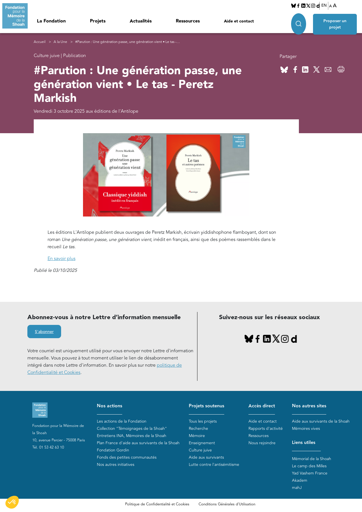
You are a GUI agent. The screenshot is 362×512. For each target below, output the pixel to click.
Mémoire (197, 436)
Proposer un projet (335, 23)
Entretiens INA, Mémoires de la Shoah (131, 436)
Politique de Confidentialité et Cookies (157, 504)
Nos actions (109, 406)
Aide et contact (239, 21)
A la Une (60, 42)
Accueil (40, 42)
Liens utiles (303, 442)
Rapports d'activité (265, 429)
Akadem (299, 480)
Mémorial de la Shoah (311, 459)
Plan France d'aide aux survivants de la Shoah (138, 443)
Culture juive (200, 450)
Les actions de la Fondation (121, 421)
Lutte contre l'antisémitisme (214, 465)
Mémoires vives (306, 429)
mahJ (297, 488)
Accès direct (261, 406)
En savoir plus (62, 258)
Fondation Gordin (113, 450)
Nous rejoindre (262, 443)
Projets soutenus (206, 406)
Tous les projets (203, 421)
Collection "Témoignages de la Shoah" (132, 429)
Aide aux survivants (206, 457)
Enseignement (202, 443)
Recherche (198, 429)
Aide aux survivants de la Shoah (321, 421)
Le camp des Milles (309, 466)
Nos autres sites (309, 406)
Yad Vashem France (309, 473)
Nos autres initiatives (115, 465)
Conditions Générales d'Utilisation (227, 504)
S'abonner (44, 332)
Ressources (188, 21)
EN (324, 5)
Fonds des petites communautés (127, 457)
